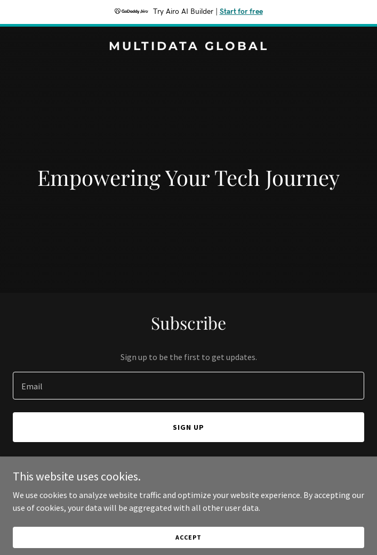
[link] (188, 47)
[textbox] (188, 385)
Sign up (188, 427)
